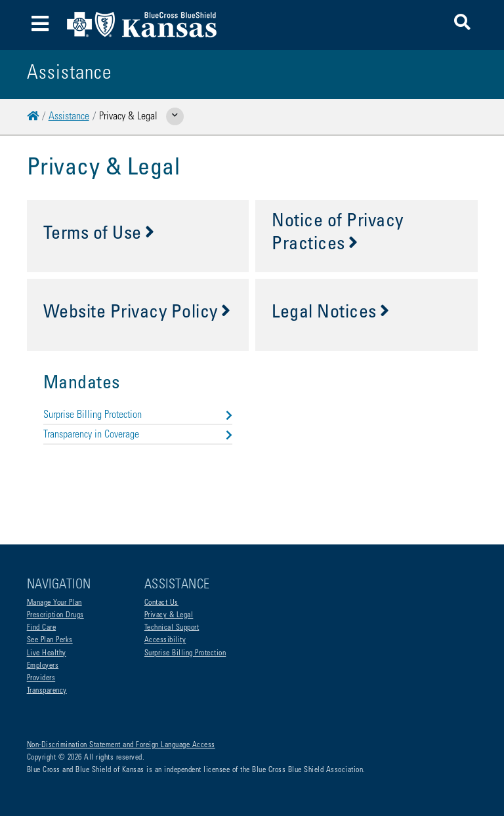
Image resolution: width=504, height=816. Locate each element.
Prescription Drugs (55, 615)
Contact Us (161, 603)
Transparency (47, 691)
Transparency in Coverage (138, 435)
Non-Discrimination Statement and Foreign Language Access (121, 745)
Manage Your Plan (54, 603)
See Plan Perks (50, 640)
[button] (462, 24)
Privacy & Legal (169, 615)
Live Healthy (46, 653)
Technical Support (172, 628)
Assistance (69, 117)
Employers (43, 666)
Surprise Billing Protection (138, 415)
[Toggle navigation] (40, 25)
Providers (41, 678)
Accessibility (165, 640)
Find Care (41, 628)
